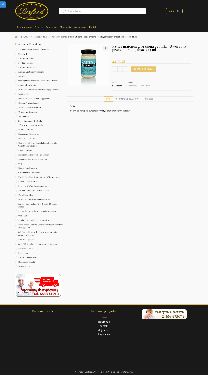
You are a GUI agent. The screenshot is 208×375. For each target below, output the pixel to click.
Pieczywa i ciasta (25, 248)
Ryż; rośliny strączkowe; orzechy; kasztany (37, 211)
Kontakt (93, 26)
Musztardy (23, 54)
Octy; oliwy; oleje (25, 195)
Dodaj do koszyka (144, 69)
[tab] (108, 99)
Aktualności (80, 26)
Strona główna (24, 26)
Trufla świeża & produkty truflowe (33, 49)
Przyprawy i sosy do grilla (64, 36)
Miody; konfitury (25, 129)
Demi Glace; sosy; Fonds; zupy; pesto (34, 98)
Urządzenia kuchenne (27, 112)
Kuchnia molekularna (27, 67)
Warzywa (22, 76)
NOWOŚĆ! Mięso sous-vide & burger (34, 199)
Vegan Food (23, 116)
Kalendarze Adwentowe (28, 134)
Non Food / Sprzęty (26, 138)
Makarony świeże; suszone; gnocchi (33, 154)
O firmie (39, 26)
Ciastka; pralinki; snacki (28, 103)
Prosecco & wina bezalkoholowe (32, 186)
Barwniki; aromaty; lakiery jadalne (33, 190)
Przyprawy (23, 253)
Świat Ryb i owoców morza (30, 107)
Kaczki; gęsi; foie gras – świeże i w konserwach (39, 177)
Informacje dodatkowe (127, 99)
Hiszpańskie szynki (26, 262)
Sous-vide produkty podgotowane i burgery (37, 244)
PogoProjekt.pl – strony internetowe (118, 372)
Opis (108, 99)
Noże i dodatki (24, 266)
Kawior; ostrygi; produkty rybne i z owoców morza (38, 205)
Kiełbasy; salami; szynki (28, 181)
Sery (20, 163)
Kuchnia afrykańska (27, 239)
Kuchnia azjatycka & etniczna (31, 72)
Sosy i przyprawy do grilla (40, 36)
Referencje (51, 26)
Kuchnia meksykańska (27, 257)
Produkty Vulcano (26, 63)
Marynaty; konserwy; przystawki (32, 159)
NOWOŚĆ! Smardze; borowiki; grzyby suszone (38, 89)
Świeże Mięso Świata (27, 85)
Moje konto (66, 26)
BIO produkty (24, 94)
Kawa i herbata (25, 150)
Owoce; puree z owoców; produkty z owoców (38, 80)
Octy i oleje (23, 215)
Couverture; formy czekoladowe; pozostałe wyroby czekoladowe (37, 144)
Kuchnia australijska (27, 58)
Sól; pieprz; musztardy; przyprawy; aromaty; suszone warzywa (37, 233)
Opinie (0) (148, 99)
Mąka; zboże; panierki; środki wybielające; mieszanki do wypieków (40, 226)
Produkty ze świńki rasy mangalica (33, 220)
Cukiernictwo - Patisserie (29, 172)
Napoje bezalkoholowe (28, 168)
